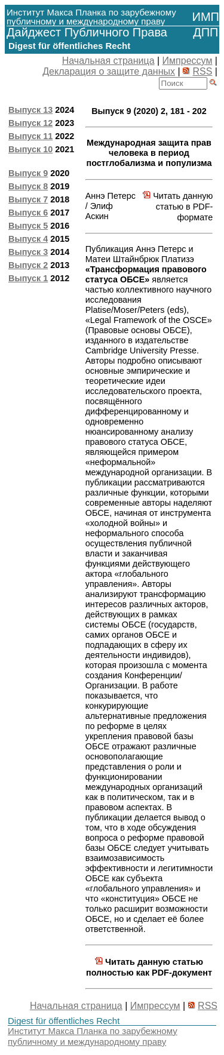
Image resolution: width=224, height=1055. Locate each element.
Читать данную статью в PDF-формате (178, 206)
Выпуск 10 (30, 149)
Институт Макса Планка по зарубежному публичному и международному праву (92, 1036)
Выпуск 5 (28, 225)
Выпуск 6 (28, 212)
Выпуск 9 (28, 173)
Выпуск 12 (30, 123)
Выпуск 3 (28, 252)
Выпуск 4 (28, 239)
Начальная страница (108, 61)
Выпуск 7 (28, 199)
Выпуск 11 (30, 136)
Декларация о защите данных (108, 71)
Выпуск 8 (28, 186)
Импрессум (187, 61)
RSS (202, 71)
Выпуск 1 (28, 278)
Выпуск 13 (30, 110)
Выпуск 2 (28, 265)
